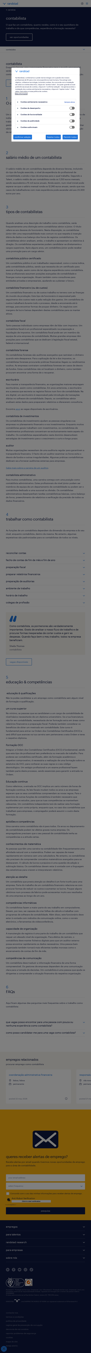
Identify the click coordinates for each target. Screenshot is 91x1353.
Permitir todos (70, 137)
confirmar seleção (23, 137)
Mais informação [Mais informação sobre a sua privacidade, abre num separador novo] (21, 94)
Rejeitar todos (53, 137)
